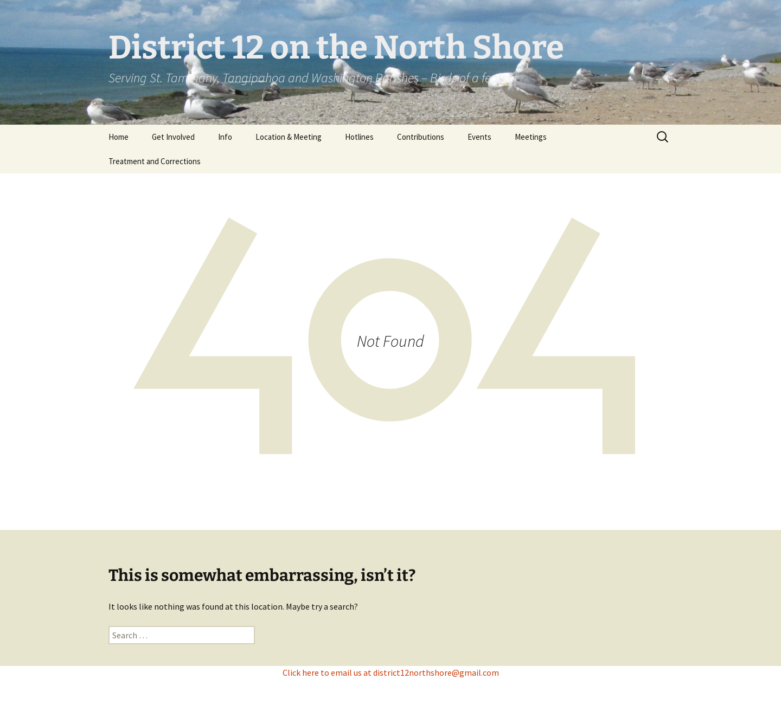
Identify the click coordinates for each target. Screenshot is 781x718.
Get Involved (173, 137)
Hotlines (359, 137)
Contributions (420, 137)
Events (479, 137)
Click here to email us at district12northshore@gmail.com (391, 672)
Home (118, 137)
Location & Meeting (288, 137)
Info (225, 137)
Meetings (531, 137)
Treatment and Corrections (154, 161)
